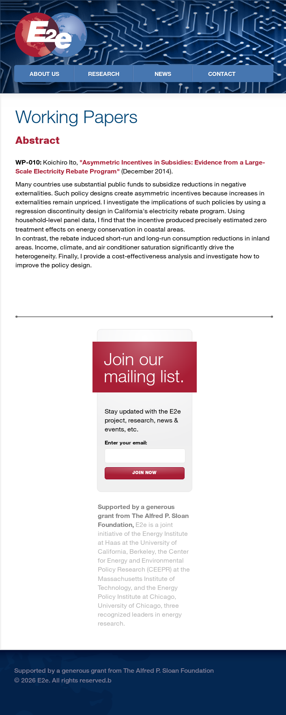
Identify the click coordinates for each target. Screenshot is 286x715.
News (163, 73)
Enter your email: (126, 442)
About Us (44, 73)
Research (103, 73)
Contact (222, 73)
